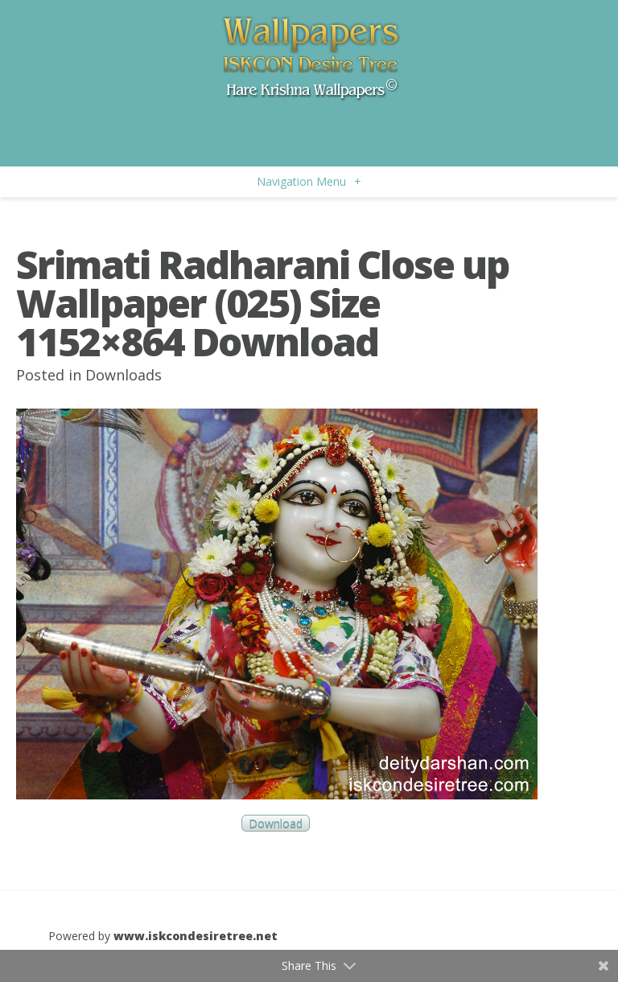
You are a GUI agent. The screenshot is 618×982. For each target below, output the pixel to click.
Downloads (123, 374)
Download (276, 823)
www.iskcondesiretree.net (195, 935)
